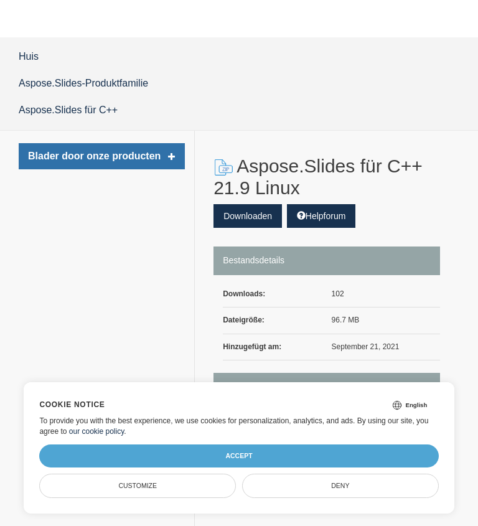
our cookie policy (96, 431)
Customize (137, 485)
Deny (340, 485)
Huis (29, 56)
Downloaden (247, 216)
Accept (238, 455)
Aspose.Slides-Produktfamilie (83, 83)
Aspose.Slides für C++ (68, 110)
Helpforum (321, 216)
